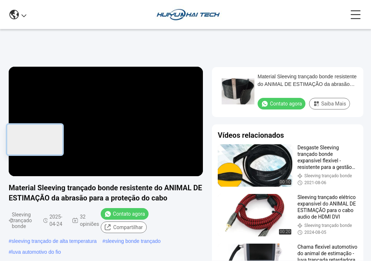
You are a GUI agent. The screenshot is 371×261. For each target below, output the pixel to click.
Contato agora (124, 214)
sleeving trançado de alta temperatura (54, 241)
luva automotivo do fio (36, 252)
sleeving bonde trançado (133, 241)
